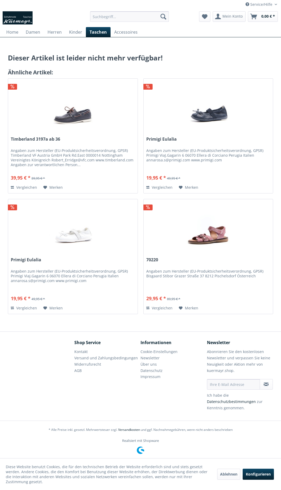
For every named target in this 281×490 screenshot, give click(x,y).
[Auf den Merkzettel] (53, 187)
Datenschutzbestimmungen (231, 401)
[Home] (12, 32)
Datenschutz (151, 370)
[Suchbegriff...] (129, 16)
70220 (152, 260)
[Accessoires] (126, 32)
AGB (78, 370)
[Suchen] (163, 16)
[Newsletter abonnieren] (266, 384)
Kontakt (81, 351)
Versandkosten (129, 429)
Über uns (148, 364)
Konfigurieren (258, 474)
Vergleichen (24, 187)
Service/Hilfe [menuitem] (259, 4)
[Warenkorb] (263, 16)
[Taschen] (98, 32)
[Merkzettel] (204, 16)
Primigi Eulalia (161, 139)
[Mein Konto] (229, 16)
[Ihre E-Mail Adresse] (233, 384)
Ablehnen (228, 474)
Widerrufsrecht (87, 364)
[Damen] (33, 32)
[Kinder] (75, 32)
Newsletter (150, 357)
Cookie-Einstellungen (159, 351)
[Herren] (54, 32)
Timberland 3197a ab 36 (35, 139)
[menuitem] (129, 16)
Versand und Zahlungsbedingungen (106, 357)
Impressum (150, 376)
